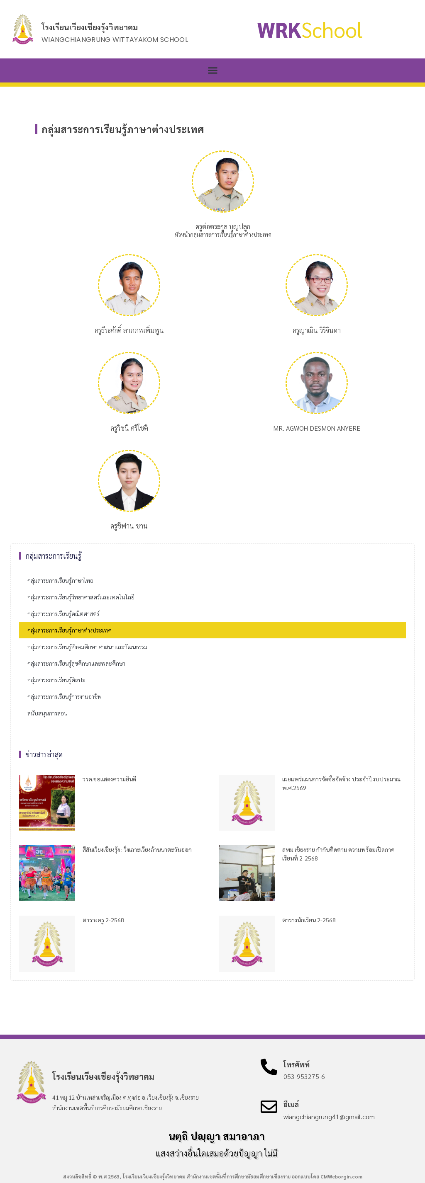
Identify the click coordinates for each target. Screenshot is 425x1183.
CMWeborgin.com (341, 1176)
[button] (212, 70)
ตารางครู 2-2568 (103, 920)
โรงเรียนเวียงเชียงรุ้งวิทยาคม (90, 27)
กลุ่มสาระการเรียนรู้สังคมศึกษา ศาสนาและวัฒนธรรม (87, 646)
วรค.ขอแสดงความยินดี (109, 779)
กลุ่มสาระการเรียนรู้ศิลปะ (56, 680)
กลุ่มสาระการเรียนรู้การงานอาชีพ (64, 696)
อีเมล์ (291, 1104)
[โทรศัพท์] (269, 1067)
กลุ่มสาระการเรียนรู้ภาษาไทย (60, 580)
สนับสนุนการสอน (47, 713)
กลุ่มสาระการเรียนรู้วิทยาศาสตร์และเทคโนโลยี (80, 597)
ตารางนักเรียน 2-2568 (309, 920)
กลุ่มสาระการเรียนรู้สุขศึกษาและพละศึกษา (76, 663)
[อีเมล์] (269, 1106)
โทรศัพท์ (296, 1064)
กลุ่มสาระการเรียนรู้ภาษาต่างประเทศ (69, 630)
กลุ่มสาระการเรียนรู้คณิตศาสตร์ (63, 613)
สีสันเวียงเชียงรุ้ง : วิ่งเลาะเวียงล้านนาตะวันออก (137, 849)
